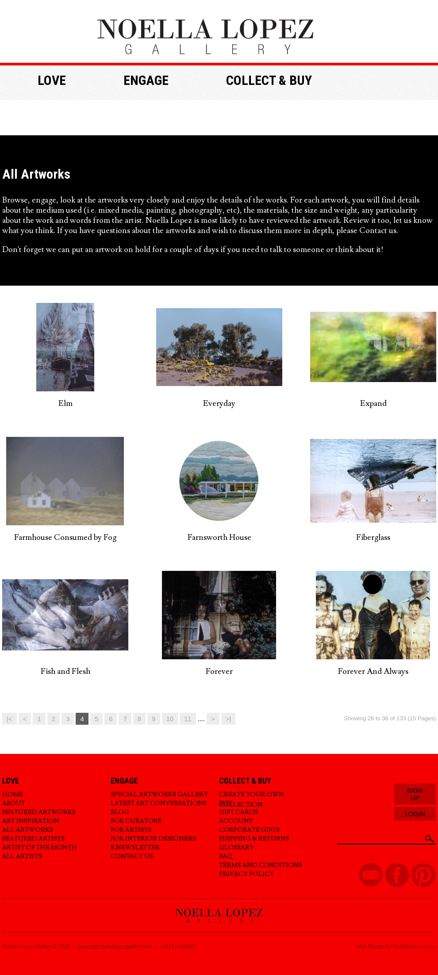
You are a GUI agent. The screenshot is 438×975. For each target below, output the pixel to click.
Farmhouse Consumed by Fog (65, 537)
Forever (219, 671)
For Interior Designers (153, 839)
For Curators (136, 821)
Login (415, 814)
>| (228, 719)
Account (236, 821)
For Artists (131, 830)
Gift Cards (238, 812)
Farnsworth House (219, 537)
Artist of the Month (39, 848)
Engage (146, 80)
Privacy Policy (246, 874)
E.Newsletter (135, 848)
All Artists (22, 856)
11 (188, 719)
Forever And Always (373, 671)
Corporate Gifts (249, 830)
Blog (120, 812)
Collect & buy (269, 80)
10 (170, 719)
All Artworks (27, 830)
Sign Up (415, 794)
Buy (226, 803)
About (13, 803)
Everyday (219, 403)
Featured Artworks (39, 812)
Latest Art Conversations (159, 803)
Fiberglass (373, 537)
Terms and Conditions (260, 865)
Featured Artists (33, 839)
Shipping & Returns (254, 839)
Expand (373, 403)
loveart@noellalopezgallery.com (114, 947)
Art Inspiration (30, 821)
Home (12, 795)
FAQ (225, 856)
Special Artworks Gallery (159, 795)
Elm (65, 403)
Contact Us (132, 856)
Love (52, 80)
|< (9, 719)
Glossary (236, 848)
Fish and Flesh (65, 671)
